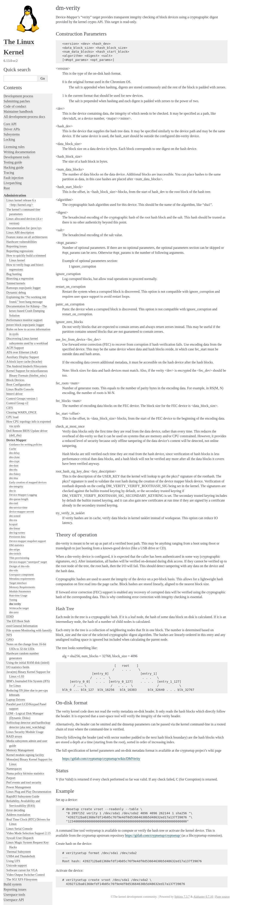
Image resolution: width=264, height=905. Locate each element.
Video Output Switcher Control (25, 824)
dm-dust (13, 415)
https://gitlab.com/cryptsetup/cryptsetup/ (153, 835)
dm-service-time (18, 457)
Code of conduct (14, 56)
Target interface (18, 532)
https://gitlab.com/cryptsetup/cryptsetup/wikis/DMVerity (101, 758)
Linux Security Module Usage (25, 681)
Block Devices (15, 329)
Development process (18, 46)
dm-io (12, 440)
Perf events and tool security (23, 732)
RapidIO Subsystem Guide (22, 746)
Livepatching (12, 132)
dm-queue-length (18, 448)
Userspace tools (14, 844)
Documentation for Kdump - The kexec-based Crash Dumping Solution (26, 260)
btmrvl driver (14, 343)
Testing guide (12, 112)
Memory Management (20, 700)
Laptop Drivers (15, 649)
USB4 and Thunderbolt (20, 806)
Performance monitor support (24, 269)
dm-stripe (14, 499)
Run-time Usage (18, 545)
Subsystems (11, 84)
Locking (9, 89)
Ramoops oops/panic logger (23, 237)
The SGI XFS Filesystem (21, 829)
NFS (9, 584)
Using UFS (13, 810)
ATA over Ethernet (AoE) (22, 302)
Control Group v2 (17, 352)
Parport (10, 727)
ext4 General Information (22, 575)
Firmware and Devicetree (20, 862)
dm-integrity (16, 436)
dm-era (13, 469)
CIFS (9, 357)
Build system (12, 834)
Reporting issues (16, 196)
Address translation (18, 764)
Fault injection (13, 127)
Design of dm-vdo (19, 515)
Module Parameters (20, 541)
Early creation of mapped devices (28, 432)
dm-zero (13, 561)
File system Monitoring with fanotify (29, 580)
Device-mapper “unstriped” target (28, 511)
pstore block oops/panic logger (25, 274)
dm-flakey (15, 423)
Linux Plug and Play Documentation (28, 741)
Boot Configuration (18, 334)
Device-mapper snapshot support (27, 490)
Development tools (16, 107)
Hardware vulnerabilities (21, 191)
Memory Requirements (22, 536)
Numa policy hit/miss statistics (25, 723)
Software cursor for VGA (22, 820)
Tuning (13, 549)
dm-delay (14, 402)
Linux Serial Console (19, 778)
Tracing (8, 122)
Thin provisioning (19, 507)
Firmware (10, 857)
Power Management (18, 737)
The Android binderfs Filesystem (26, 316)
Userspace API (13, 849)
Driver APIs (11, 79)
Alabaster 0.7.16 (203, 896)
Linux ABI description (20, 182)
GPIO (10, 589)
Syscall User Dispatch (19, 787)
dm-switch (15, 503)
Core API (9, 73)
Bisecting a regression (19, 228)
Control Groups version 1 (22, 348)
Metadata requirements (22, 528)
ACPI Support (15, 297)
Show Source (12, 901)
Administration (14, 145)
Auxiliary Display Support (22, 306)
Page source (222, 896)
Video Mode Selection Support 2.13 (28, 783)
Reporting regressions (19, 200)
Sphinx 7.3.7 (182, 896)
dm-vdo (13, 520)
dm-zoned (14, 465)
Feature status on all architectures (26, 186)
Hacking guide (13, 117)
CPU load (12, 366)
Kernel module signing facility (25, 704)
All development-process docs (24, 66)
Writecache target (19, 557)
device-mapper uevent (21, 461)
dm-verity (15, 553)
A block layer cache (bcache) (24, 311)
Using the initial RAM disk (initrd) (27, 612)
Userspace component (21, 524)
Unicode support (16, 815)
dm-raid (13, 452)
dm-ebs (13, 419)
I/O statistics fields (17, 617)
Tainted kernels (15, 233)
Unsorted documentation (20, 876)
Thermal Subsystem (18, 801)
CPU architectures (16, 869)
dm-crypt (14, 410)
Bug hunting (14, 223)
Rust (6, 138)
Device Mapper (16, 389)
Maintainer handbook (18, 61)
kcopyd (13, 474)
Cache (12, 398)
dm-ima (13, 427)
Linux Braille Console (20, 339)
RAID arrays (14, 686)
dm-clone (14, 406)
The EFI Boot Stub (18, 571)
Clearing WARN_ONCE (21, 362)
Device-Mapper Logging (23, 444)
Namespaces (14, 718)
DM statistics (16, 494)
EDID (10, 566)
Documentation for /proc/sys (24, 177)
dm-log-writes (17, 482)
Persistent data (17, 486)
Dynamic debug (16, 242)
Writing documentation (19, 101)
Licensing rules (13, 96)
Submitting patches (16, 51)
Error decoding (15, 760)
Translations (11, 884)
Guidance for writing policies (25, 394)
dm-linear (14, 478)
